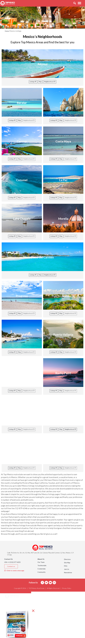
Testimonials (42, 565)
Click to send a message (14, 570)
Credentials (42, 569)
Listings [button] (10, 607)
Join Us (66, 569)
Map (40, 82)
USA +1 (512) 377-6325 (12, 562)
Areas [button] (9, 602)
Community (41, 572)
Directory (67, 559)
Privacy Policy (66, 588)
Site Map (67, 563)
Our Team (41, 562)
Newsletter (68, 572)
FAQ (65, 566)
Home (7, 31)
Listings (33, 82)
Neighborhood (49, 82)
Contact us (11, 566)
